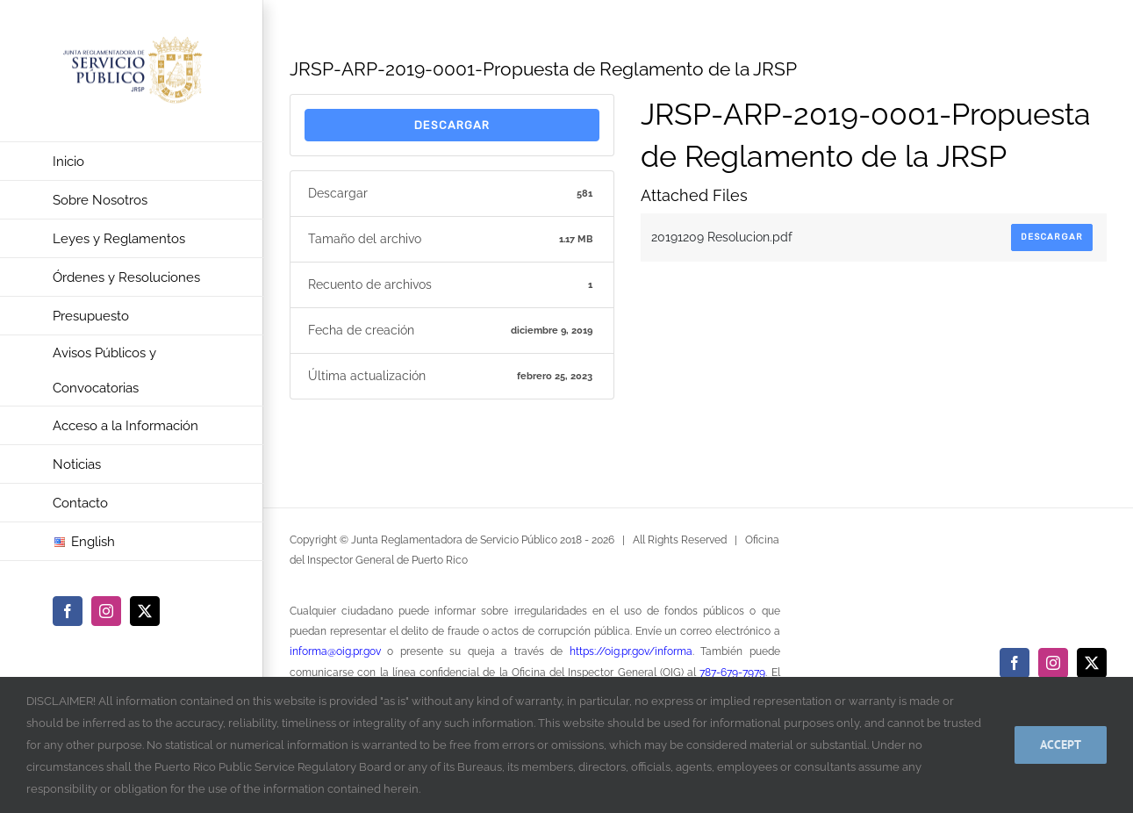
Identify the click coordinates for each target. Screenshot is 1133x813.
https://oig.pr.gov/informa (631, 651)
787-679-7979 (732, 672)
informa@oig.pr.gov (335, 651)
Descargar (452, 125)
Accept (1060, 744)
